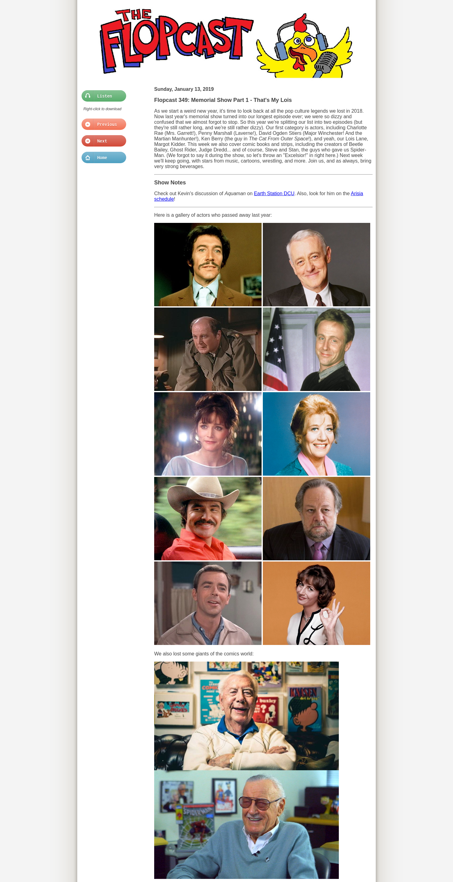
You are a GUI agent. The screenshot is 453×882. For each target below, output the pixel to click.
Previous (102, 124)
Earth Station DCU (274, 193)
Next (102, 141)
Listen (102, 96)
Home (102, 157)
